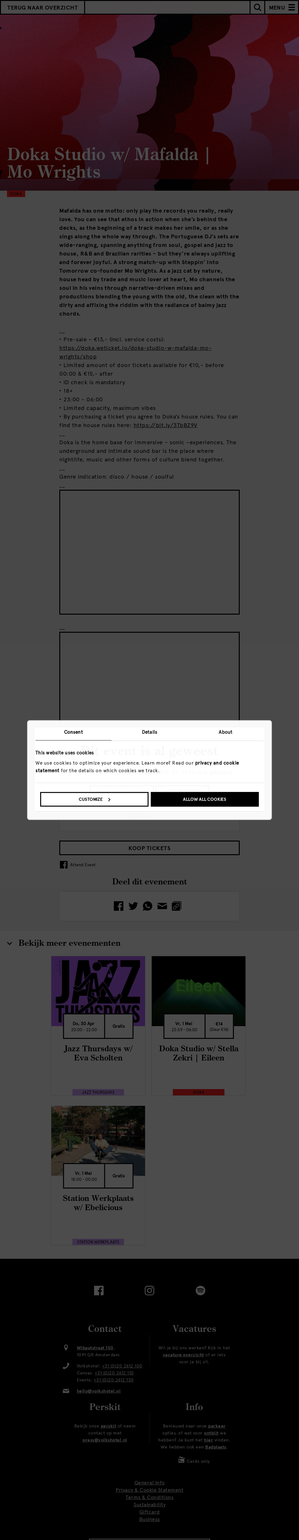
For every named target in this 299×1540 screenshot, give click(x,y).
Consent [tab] (73, 732)
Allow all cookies (204, 799)
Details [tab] (149, 732)
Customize (94, 799)
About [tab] (225, 732)
